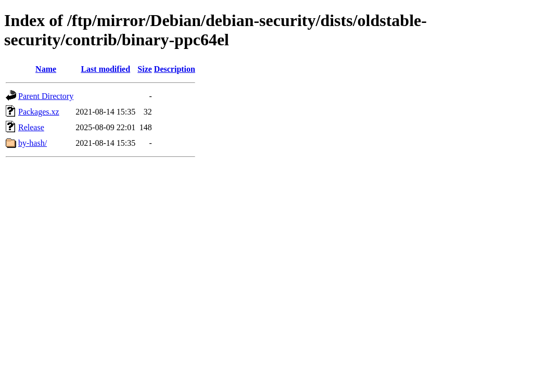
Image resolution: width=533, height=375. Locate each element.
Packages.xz (38, 111)
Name (45, 69)
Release (31, 127)
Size (144, 69)
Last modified (105, 69)
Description (174, 69)
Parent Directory (45, 96)
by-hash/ (32, 143)
